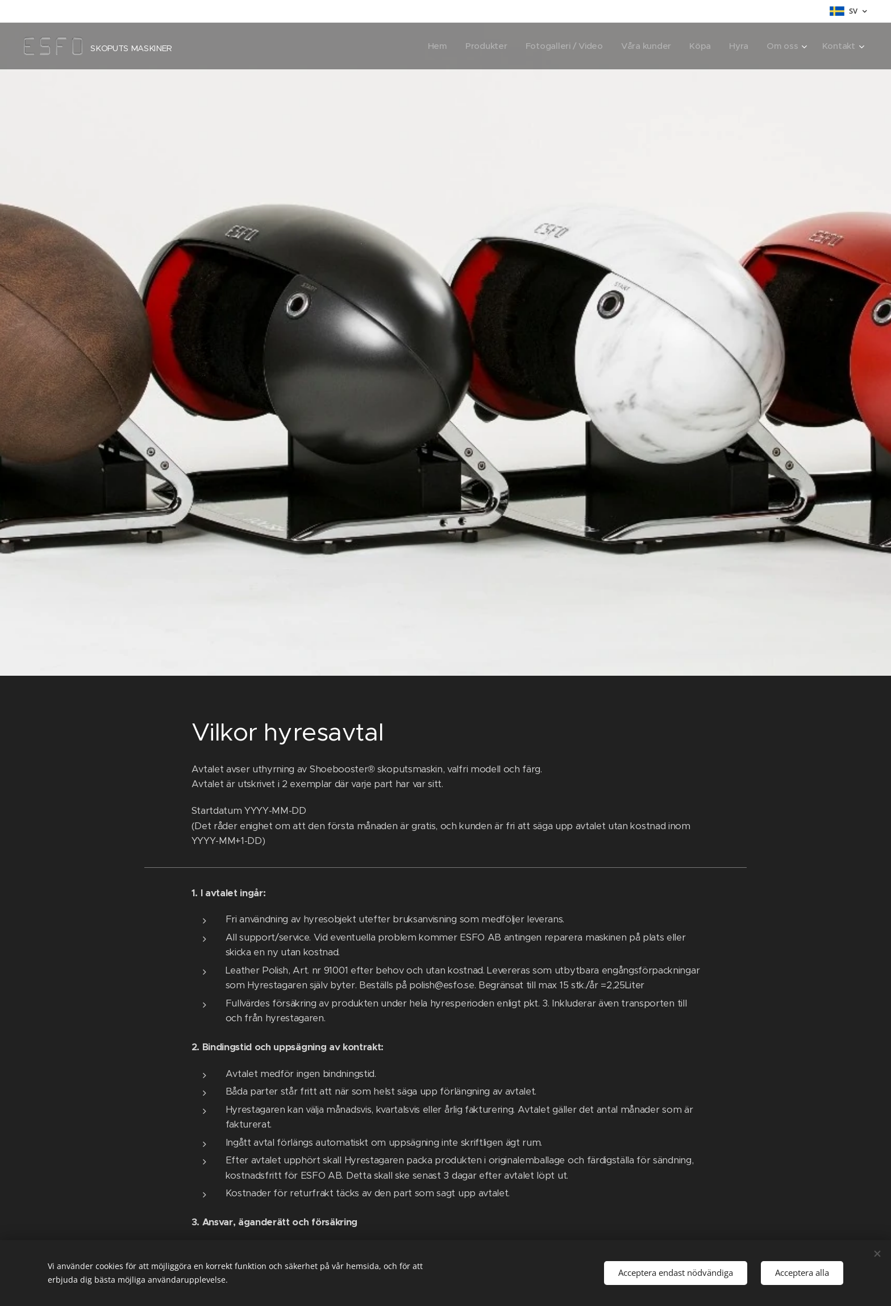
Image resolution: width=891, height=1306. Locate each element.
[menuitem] (432, 46)
